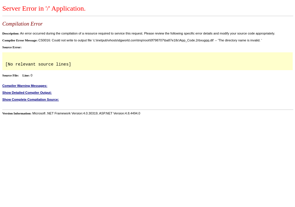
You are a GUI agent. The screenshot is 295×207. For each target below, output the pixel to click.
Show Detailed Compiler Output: (27, 92)
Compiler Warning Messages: (24, 85)
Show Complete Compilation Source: (30, 99)
